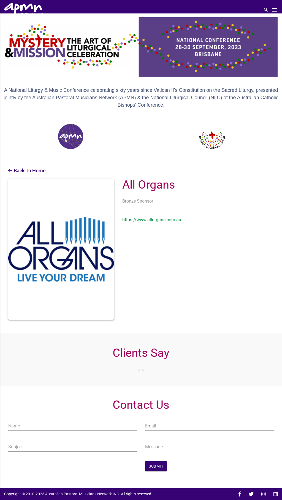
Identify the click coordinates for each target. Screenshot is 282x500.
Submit (156, 466)
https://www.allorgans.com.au (151, 219)
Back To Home (27, 170)
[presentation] (50, 468)
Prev (139, 370)
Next (143, 370)
